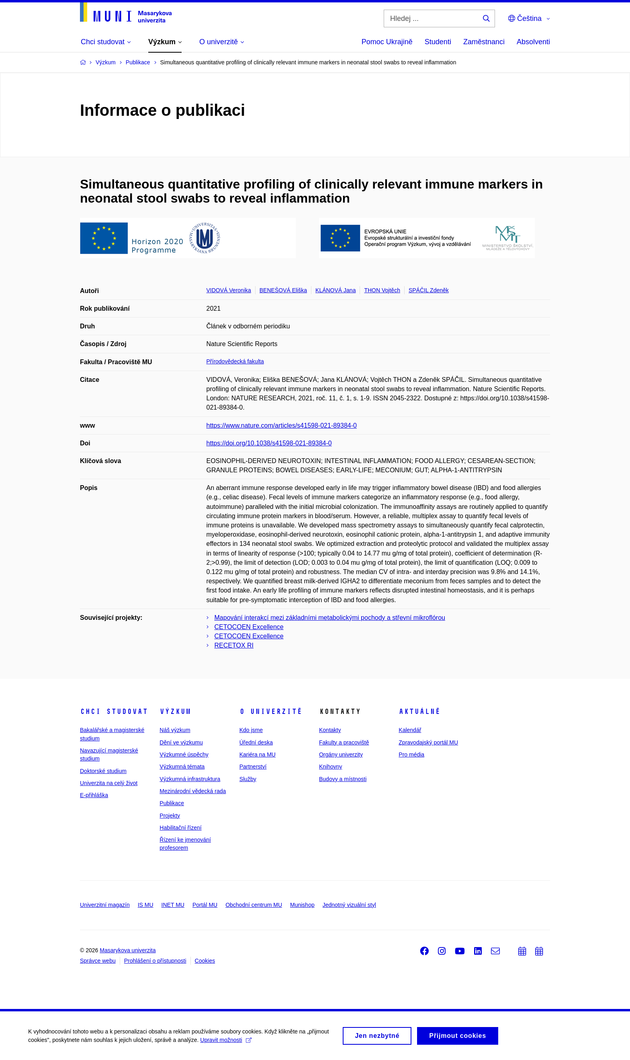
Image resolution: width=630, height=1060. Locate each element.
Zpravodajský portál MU (428, 742)
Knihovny (330, 766)
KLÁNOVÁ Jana (335, 290)
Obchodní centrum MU (253, 905)
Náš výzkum (175, 730)
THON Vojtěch (382, 290)
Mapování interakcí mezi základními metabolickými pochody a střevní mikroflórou (330, 617)
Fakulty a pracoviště (344, 742)
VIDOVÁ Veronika (229, 290)
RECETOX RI (234, 645)
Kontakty (330, 730)
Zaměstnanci (484, 42)
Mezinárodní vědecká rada (193, 791)
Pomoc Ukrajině (387, 42)
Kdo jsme (251, 730)
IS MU (145, 905)
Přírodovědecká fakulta (235, 361)
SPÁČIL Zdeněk (429, 290)
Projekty (170, 815)
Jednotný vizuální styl (349, 905)
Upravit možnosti (225, 1042)
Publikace (172, 803)
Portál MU (204, 905)
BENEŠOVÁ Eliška (283, 290)
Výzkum (175, 711)
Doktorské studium (103, 771)
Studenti (438, 42)
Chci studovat (114, 711)
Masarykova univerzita (127, 950)
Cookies (205, 960)
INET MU (173, 905)
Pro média (411, 754)
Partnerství (253, 766)
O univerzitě (270, 711)
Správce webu (98, 960)
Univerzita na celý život (108, 783)
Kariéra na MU (257, 754)
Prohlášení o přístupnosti (155, 960)
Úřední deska (256, 742)
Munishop (302, 905)
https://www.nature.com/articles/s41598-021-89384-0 (282, 425)
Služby (247, 779)
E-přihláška (94, 795)
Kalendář (410, 730)
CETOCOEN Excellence (249, 626)
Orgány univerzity (341, 754)
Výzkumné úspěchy (184, 754)
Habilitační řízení (180, 827)
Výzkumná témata (182, 766)
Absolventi (533, 42)
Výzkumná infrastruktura (190, 779)
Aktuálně (419, 711)
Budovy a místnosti (342, 779)
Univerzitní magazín (105, 905)
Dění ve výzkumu (181, 742)
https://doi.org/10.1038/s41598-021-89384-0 (269, 443)
